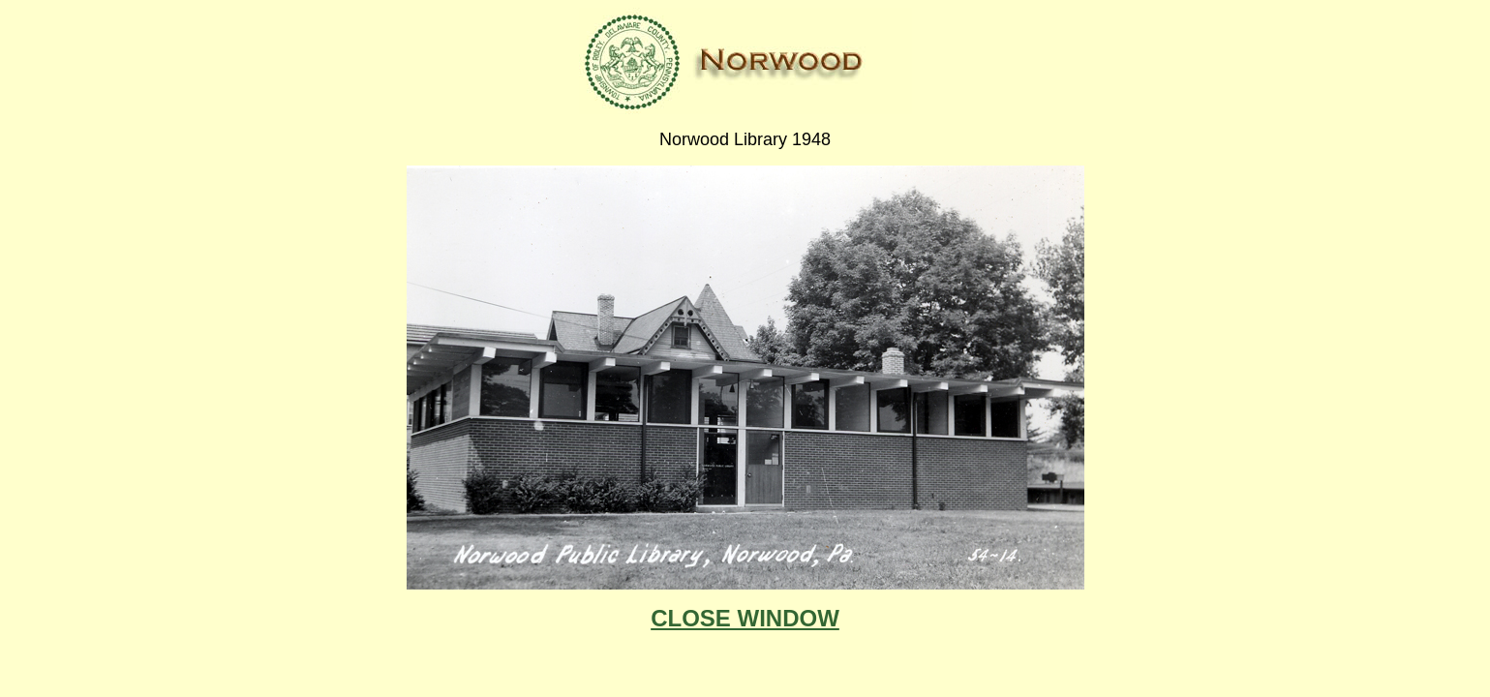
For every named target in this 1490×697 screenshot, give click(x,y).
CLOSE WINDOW (745, 618)
